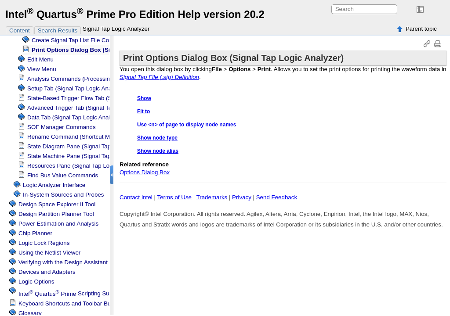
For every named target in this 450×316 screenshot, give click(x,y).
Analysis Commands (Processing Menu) (79, 78)
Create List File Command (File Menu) (96, 40)
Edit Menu (40, 59)
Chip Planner (35, 233)
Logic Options (36, 281)
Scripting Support (70, 294)
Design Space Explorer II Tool (56, 204)
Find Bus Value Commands (62, 175)
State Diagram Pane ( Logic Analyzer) (89, 146)
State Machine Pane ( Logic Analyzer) (89, 156)
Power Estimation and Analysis (58, 223)
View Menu (41, 69)
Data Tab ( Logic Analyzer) (75, 117)
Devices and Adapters (47, 272)
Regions (43, 243)
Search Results (57, 30)
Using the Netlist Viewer (49, 252)
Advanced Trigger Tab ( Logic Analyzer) (91, 107)
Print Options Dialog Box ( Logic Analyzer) (105, 50)
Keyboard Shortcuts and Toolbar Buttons (70, 303)
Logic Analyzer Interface (54, 185)
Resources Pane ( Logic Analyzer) (85, 165)
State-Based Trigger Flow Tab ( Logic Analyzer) (102, 98)
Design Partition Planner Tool (56, 214)
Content (19, 30)
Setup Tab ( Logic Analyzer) (76, 88)
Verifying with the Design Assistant (63, 262)
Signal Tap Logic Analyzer (116, 28)
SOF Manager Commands (61, 127)
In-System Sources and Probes (63, 194)
